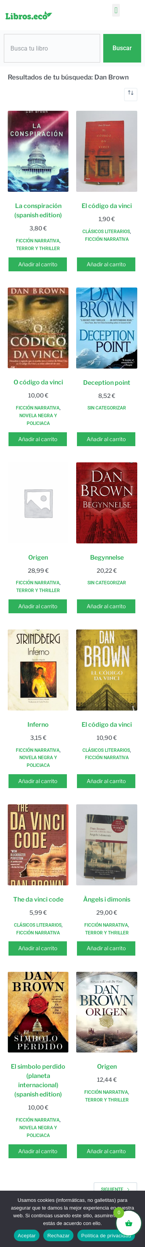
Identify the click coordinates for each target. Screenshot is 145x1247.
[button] (115, 10)
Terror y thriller (38, 248)
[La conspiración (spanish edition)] (38, 151)
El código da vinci (107, 206)
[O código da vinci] (38, 328)
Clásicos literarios (106, 231)
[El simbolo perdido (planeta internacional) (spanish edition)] (38, 1012)
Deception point (106, 382)
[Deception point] (106, 328)
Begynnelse (107, 557)
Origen (38, 557)
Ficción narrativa (38, 241)
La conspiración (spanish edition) (38, 210)
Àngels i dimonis (106, 899)
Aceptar (27, 1236)
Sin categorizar (106, 408)
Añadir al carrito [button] (37, 264)
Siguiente (115, 1189)
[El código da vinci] (106, 151)
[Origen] (38, 502)
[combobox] (52, 48)
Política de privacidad (106, 1236)
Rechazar (58, 1236)
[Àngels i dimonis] (106, 844)
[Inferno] (38, 670)
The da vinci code (38, 899)
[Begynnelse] (106, 502)
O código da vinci (38, 382)
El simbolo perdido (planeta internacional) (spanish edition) (38, 1080)
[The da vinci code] (38, 844)
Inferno (38, 724)
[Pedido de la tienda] (130, 94)
